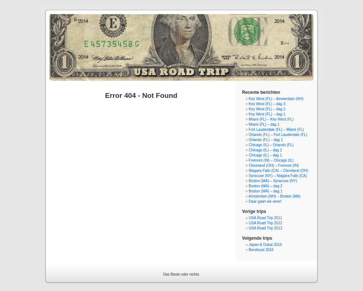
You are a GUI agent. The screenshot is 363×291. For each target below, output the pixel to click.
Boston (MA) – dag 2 (265, 186)
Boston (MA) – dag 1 (265, 191)
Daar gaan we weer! (265, 201)
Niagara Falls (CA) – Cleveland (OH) (278, 171)
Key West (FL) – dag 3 (267, 104)
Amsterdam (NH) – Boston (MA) (275, 196)
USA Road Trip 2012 (265, 223)
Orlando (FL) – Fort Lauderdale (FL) (278, 135)
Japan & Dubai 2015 (265, 245)
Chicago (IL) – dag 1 (265, 155)
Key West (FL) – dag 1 (267, 114)
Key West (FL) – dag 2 (267, 109)
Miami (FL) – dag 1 (264, 124)
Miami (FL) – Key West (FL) (271, 119)
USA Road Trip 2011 (265, 218)
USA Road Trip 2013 (265, 228)
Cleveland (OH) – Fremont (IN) (274, 165)
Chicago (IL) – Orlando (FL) (271, 145)
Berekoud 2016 (261, 250)
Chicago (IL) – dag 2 (265, 150)
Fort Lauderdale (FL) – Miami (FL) (276, 130)
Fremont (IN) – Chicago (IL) (271, 160)
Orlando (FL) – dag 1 (266, 140)
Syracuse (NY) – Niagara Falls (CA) (278, 176)
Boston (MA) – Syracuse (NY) (273, 181)
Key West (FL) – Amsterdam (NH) (276, 99)
